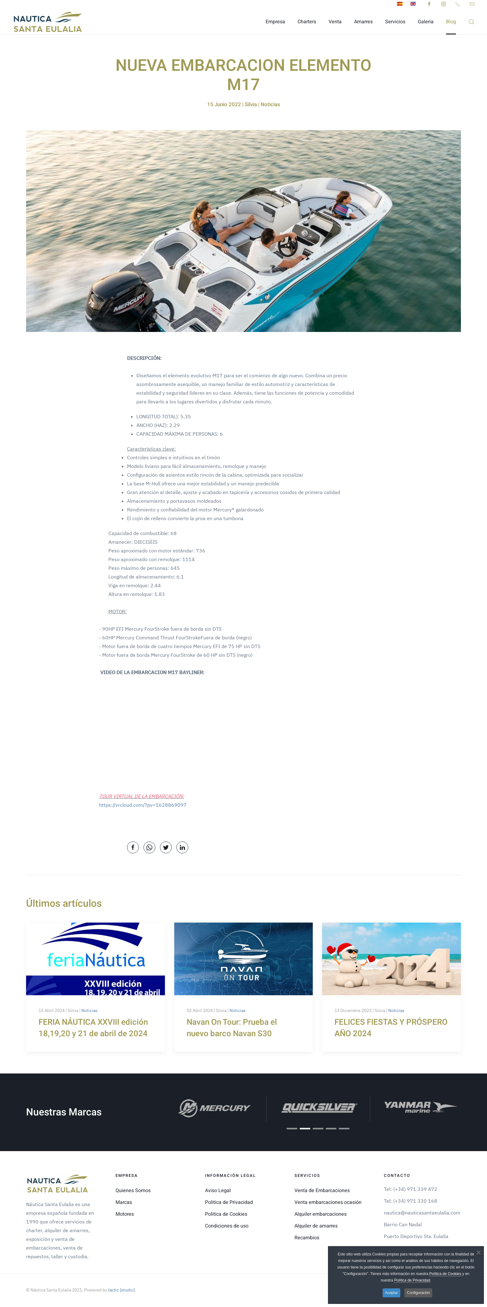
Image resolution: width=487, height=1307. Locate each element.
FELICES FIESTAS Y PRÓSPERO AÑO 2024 (391, 1027)
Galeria (426, 21)
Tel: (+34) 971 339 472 (410, 1189)
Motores (125, 1214)
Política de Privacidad (412, 1280)
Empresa (275, 21)
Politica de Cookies (226, 1214)
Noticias (89, 1010)
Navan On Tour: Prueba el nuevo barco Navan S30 (232, 1027)
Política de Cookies (445, 1274)
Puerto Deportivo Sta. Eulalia (416, 1236)
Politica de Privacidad (229, 1202)
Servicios (395, 21)
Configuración (418, 1293)
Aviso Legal (218, 1190)
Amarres (363, 21)
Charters (307, 21)
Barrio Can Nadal (403, 1224)
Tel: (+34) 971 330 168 (410, 1201)
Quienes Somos (133, 1190)
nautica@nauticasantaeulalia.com (422, 1212)
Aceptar (391, 1293)
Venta (335, 21)
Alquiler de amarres (316, 1226)
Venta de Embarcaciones (322, 1190)
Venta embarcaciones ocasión (328, 1202)
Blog (451, 21)
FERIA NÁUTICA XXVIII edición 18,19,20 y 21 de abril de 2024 (93, 1027)
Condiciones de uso (226, 1226)
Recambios (306, 1237)
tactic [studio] (121, 1290)
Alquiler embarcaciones (320, 1214)
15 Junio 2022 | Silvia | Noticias (243, 104)
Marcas (124, 1202)
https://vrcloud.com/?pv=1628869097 (143, 805)
